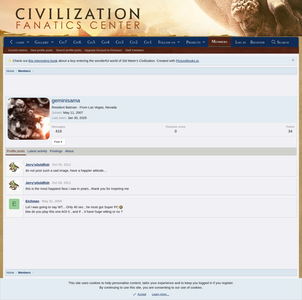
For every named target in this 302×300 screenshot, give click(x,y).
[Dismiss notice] (292, 60)
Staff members (134, 50)
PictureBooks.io (187, 61)
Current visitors (17, 50)
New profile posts (42, 50)
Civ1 (148, 42)
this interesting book (42, 61)
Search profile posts (68, 50)
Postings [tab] (56, 151)
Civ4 (105, 42)
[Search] (280, 42)
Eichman (32, 201)
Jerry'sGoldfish (37, 164)
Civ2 (134, 42)
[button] (27, 42)
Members (219, 41)
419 (59, 131)
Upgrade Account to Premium (103, 50)
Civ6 (77, 42)
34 (290, 131)
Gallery (42, 42)
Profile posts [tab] (16, 151)
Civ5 (91, 42)
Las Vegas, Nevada (102, 107)
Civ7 (63, 42)
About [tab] (69, 151)
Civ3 (119, 42)
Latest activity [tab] (37, 151)
